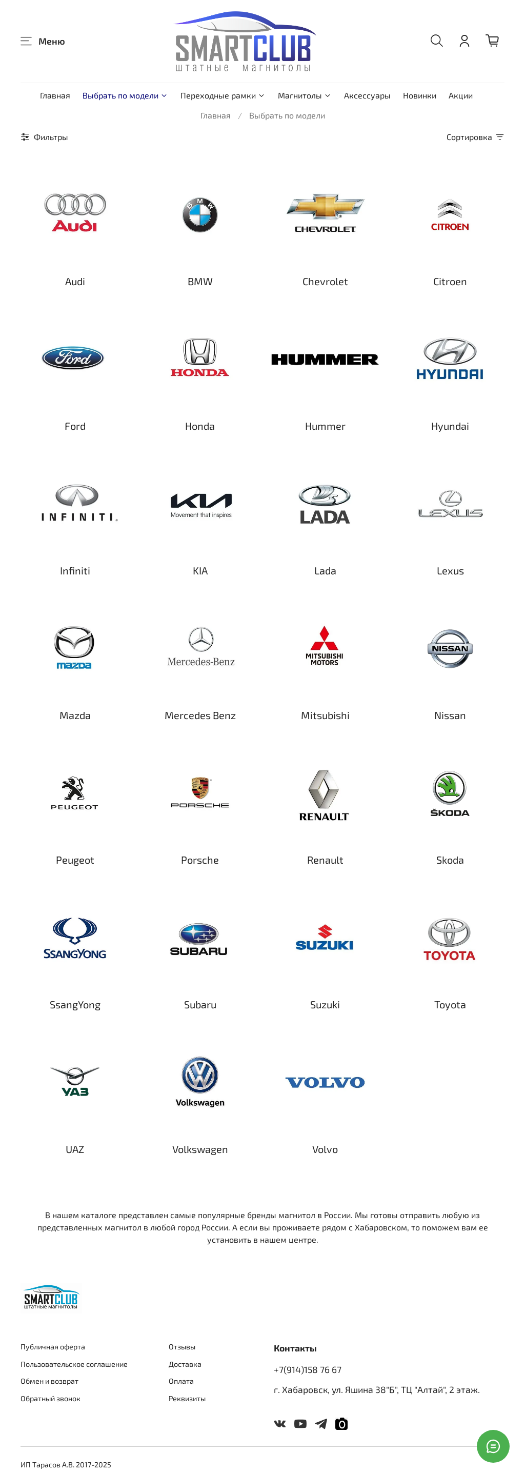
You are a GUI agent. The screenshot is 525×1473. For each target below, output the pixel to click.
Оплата (181, 1381)
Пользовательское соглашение (74, 1364)
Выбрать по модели (125, 95)
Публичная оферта (53, 1346)
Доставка (185, 1364)
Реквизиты (187, 1398)
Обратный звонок (50, 1398)
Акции (461, 95)
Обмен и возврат (49, 1381)
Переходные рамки (223, 95)
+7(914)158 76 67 (307, 1369)
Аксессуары (367, 95)
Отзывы (182, 1346)
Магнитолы (305, 95)
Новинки (419, 95)
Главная (55, 95)
